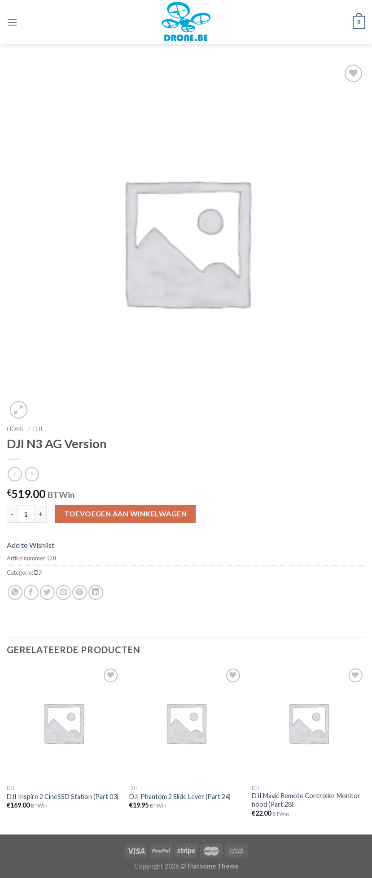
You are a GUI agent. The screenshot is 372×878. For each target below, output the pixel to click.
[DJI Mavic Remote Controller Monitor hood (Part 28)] (308, 723)
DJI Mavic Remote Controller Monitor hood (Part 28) (306, 800)
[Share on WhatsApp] (15, 592)
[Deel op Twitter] (47, 592)
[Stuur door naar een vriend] (63, 592)
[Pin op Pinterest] (79, 592)
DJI (37, 428)
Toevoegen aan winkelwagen (125, 513)
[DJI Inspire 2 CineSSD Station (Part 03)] (63, 723)
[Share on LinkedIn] (95, 592)
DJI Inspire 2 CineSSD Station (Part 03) (62, 796)
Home (16, 428)
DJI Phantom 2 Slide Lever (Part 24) (180, 796)
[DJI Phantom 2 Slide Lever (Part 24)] (186, 723)
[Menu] (12, 22)
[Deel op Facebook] (31, 592)
